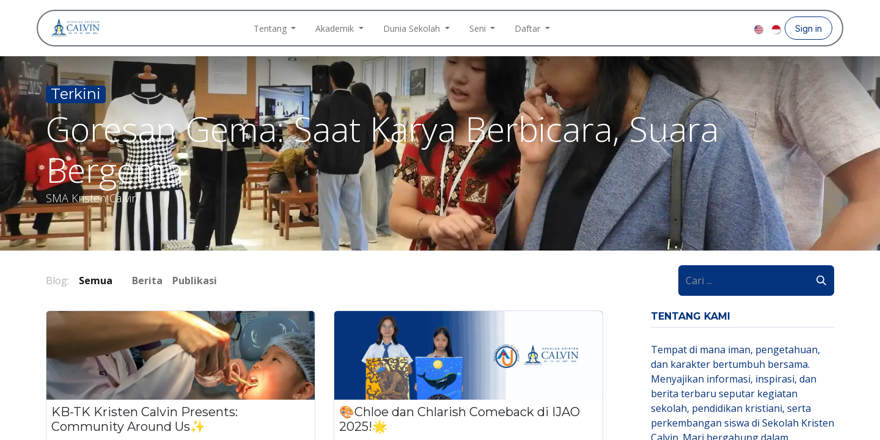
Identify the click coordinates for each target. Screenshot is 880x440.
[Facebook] (704, 28)
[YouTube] (743, 28)
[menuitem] (275, 28)
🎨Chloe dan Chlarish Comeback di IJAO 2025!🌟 (459, 419)
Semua (95, 280)
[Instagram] (723, 28)
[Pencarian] (821, 280)
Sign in (808, 28)
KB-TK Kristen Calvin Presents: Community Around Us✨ (144, 419)
